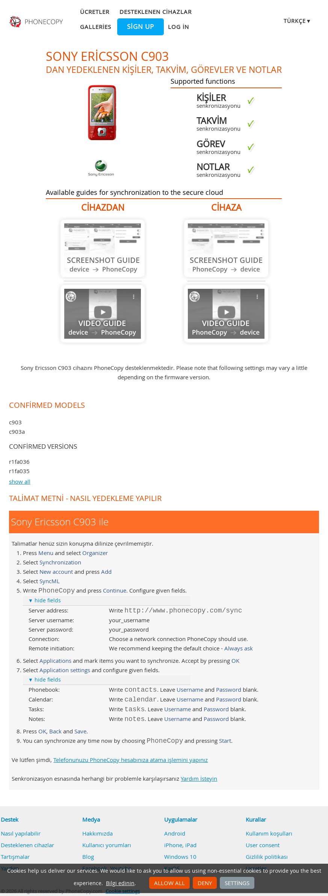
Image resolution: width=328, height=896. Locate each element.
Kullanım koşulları (269, 833)
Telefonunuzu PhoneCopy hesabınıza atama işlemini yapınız (130, 759)
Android (174, 833)
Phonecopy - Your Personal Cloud (36, 22)
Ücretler (94, 11)
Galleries (95, 26)
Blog (88, 856)
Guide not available (102, 248)
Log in (178, 26)
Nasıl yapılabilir (21, 833)
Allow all (169, 883)
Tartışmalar (15, 856)
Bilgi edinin (120, 883)
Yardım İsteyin (199, 778)
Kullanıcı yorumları (106, 845)
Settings (237, 883)
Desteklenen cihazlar (155, 11)
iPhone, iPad (180, 845)
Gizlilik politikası (267, 856)
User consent (263, 845)
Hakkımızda (97, 833)
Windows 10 (180, 856)
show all (19, 481)
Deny (205, 883)
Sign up (140, 27)
